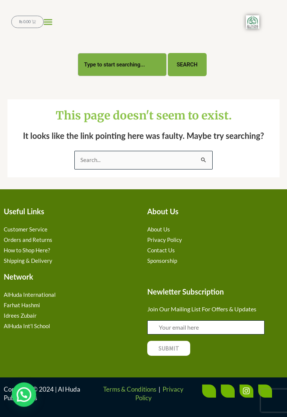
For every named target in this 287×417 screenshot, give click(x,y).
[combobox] (122, 63)
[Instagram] (246, 391)
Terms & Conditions (129, 389)
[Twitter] (228, 391)
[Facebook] (209, 391)
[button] (48, 22)
